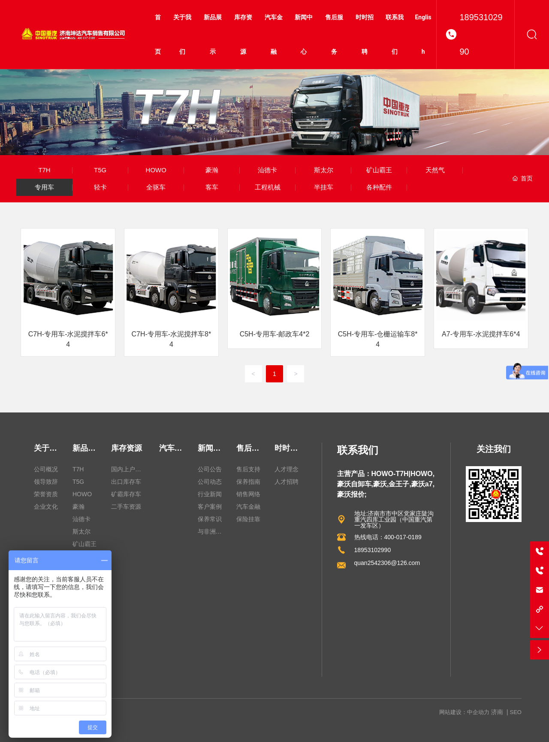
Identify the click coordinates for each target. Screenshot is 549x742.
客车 (211, 187)
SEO (516, 712)
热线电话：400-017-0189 (388, 537)
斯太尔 (323, 170)
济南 (497, 711)
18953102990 (480, 34)
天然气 (435, 170)
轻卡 (100, 187)
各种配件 (379, 187)
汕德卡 (267, 170)
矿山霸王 (379, 170)
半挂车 (323, 187)
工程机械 (268, 187)
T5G (100, 170)
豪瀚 (211, 170)
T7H (44, 170)
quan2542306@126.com (387, 562)
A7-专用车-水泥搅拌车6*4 (481, 334)
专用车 (44, 187)
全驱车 (156, 187)
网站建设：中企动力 (464, 712)
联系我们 (357, 450)
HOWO (156, 170)
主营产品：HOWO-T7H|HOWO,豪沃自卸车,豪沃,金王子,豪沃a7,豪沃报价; (386, 484)
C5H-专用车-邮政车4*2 (275, 334)
